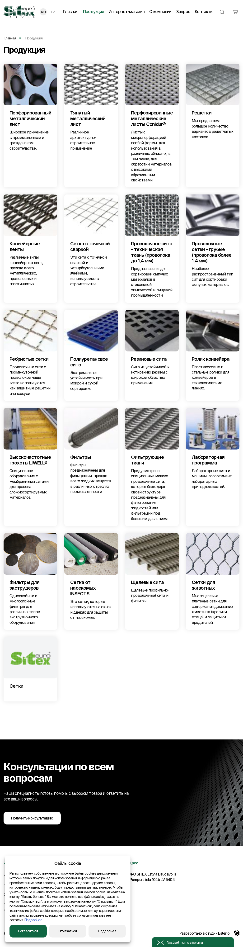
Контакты (204, 11)
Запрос (183, 11)
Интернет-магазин (127, 11)
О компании (160, 11)
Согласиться (28, 931)
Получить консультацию (32, 818)
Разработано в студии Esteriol (209, 933)
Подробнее (33, 920)
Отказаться (67, 931)
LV (53, 12)
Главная (70, 11)
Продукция (93, 11)
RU (43, 12)
